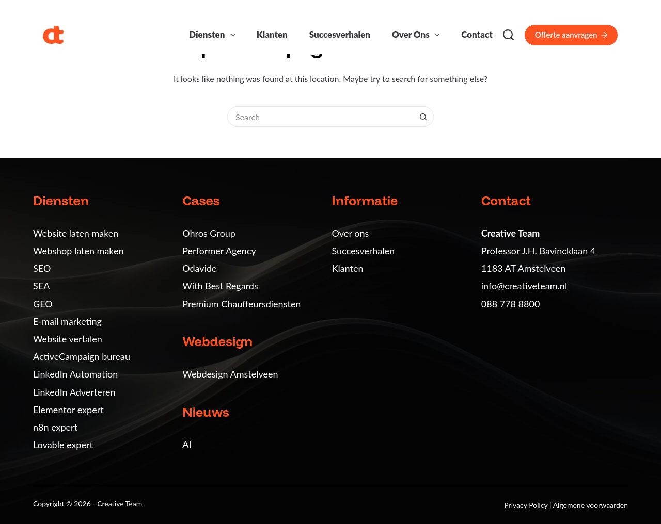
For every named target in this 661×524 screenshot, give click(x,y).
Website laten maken (75, 233)
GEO (43, 303)
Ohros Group (208, 233)
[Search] (508, 34)
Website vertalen (67, 339)
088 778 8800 (510, 303)
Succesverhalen (339, 34)
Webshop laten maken (78, 250)
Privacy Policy (526, 505)
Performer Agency (219, 250)
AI (186, 444)
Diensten (214, 35)
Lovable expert (63, 444)
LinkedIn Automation (75, 374)
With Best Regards (220, 285)
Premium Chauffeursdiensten (241, 303)
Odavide (199, 268)
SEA (41, 285)
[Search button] (423, 116)
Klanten (272, 34)
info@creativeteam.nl (524, 285)
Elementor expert (68, 409)
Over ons (418, 35)
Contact (477, 34)
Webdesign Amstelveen (230, 374)
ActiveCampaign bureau (81, 356)
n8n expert (55, 427)
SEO (42, 268)
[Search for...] (320, 116)
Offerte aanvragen (571, 34)
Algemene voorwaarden (590, 505)
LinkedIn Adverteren (74, 392)
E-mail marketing (67, 321)
